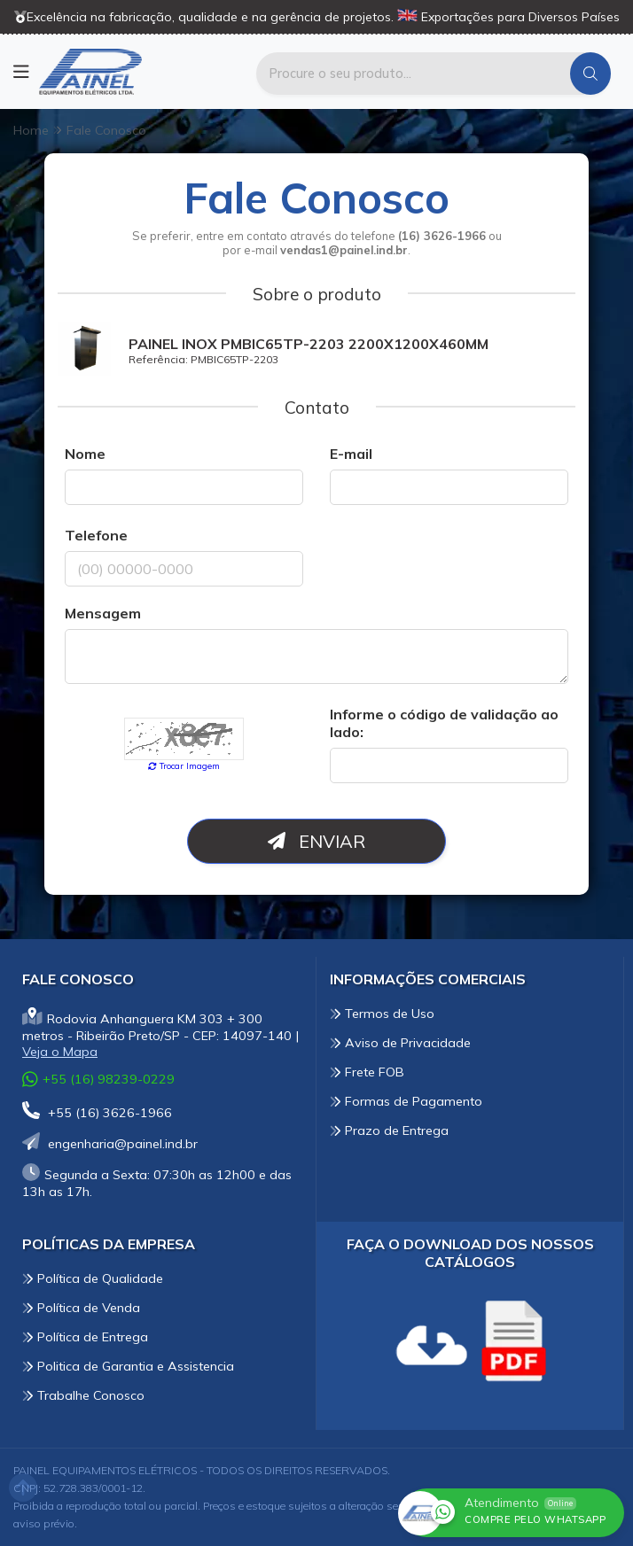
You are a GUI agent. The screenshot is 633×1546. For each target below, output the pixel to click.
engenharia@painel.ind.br (110, 1144)
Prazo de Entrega (389, 1130)
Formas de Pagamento (406, 1101)
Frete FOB (367, 1072)
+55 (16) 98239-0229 (98, 1079)
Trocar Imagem (184, 765)
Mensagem (103, 613)
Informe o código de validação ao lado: (444, 723)
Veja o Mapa (60, 1052)
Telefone (96, 535)
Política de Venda (81, 1308)
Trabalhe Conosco (83, 1395)
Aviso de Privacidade (400, 1043)
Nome (85, 453)
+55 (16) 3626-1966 (97, 1113)
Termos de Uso (382, 1014)
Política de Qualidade (92, 1278)
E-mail (351, 453)
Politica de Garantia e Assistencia (128, 1366)
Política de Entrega (85, 1337)
